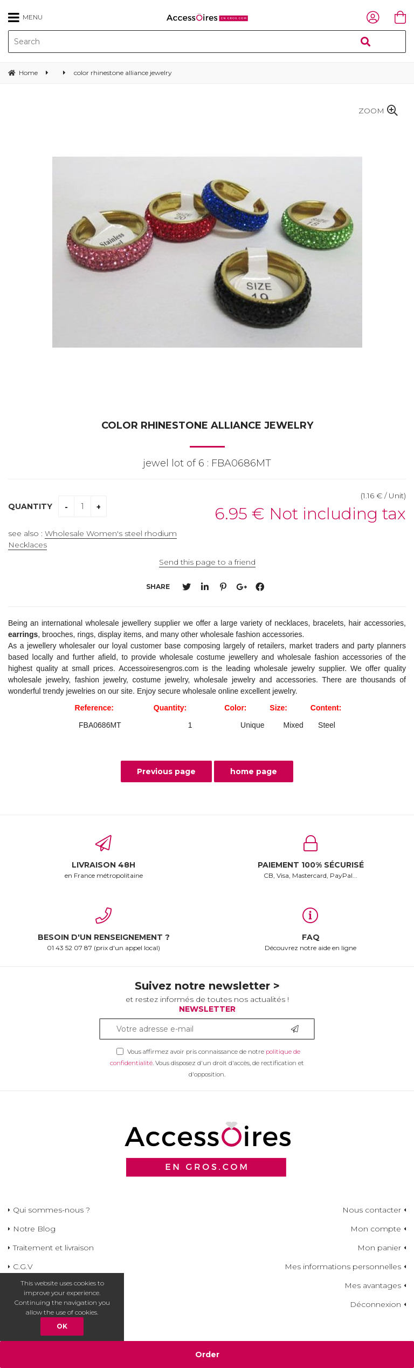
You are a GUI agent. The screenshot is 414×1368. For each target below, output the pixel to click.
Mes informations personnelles (343, 1266)
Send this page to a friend (207, 562)
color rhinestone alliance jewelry (207, 425)
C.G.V (23, 1266)
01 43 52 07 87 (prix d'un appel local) (103, 930)
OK (62, 1326)
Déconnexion (375, 1304)
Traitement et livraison (53, 1247)
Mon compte (375, 1229)
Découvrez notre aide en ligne (310, 930)
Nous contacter (371, 1210)
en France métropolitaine (103, 857)
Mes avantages (372, 1285)
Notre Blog (34, 1229)
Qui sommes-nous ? (51, 1210)
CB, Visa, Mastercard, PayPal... (310, 857)
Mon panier (379, 1247)
